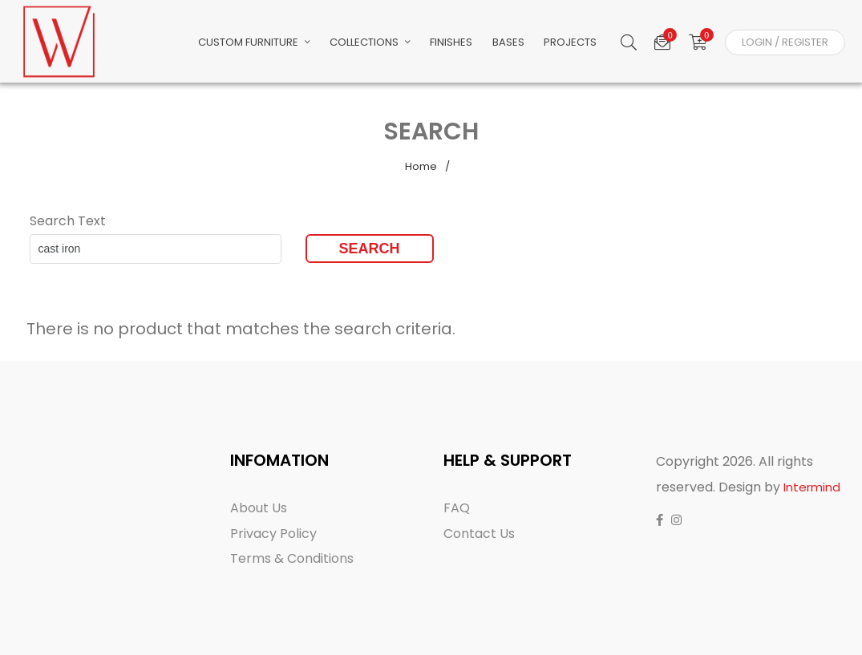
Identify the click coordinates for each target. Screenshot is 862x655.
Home (421, 166)
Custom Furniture (284, 43)
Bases (525, 43)
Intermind (811, 487)
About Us (258, 508)
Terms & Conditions (292, 558)
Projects (582, 43)
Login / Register (785, 43)
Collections (395, 43)
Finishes (472, 43)
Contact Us (479, 533)
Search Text (68, 221)
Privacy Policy (273, 533)
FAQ (456, 508)
